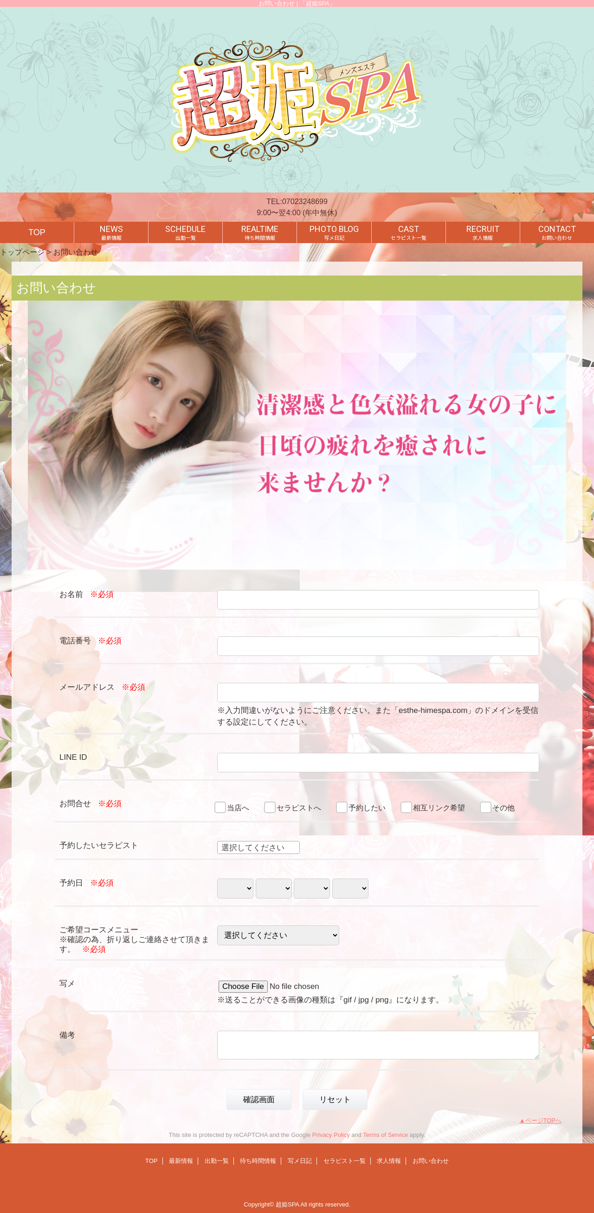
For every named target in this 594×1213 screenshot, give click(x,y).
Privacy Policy (331, 1134)
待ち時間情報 (258, 1160)
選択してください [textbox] (252, 847)
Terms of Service (385, 1134)
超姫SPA (287, 1204)
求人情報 (389, 1160)
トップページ (22, 252)
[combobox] (258, 847)
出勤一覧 (217, 1160)
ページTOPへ (543, 1120)
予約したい (367, 808)
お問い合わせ (431, 1160)
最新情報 (181, 1160)
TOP (36, 232)
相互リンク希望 (439, 808)
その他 (503, 808)
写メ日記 (300, 1160)
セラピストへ (299, 808)
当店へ (238, 808)
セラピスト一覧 (344, 1160)
